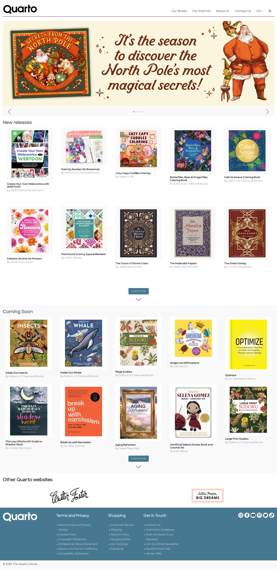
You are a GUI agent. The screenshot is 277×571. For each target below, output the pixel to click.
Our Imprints (201, 11)
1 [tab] (133, 112)
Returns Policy (120, 537)
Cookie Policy (67, 537)
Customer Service (122, 527)
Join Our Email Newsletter (162, 546)
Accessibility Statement (74, 556)
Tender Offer (154, 556)
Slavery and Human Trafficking (78, 551)
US (259, 11)
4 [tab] (141, 112)
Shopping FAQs (120, 542)
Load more (140, 292)
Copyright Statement (72, 542)
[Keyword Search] (270, 11)
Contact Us (243, 11)
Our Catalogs (119, 546)
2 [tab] (136, 112)
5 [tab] (143, 112)
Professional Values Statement (78, 546)
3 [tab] (138, 112)
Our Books (179, 11)
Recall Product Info (158, 551)
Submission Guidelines (160, 532)
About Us (222, 11)
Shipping (116, 532)
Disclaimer (117, 551)
